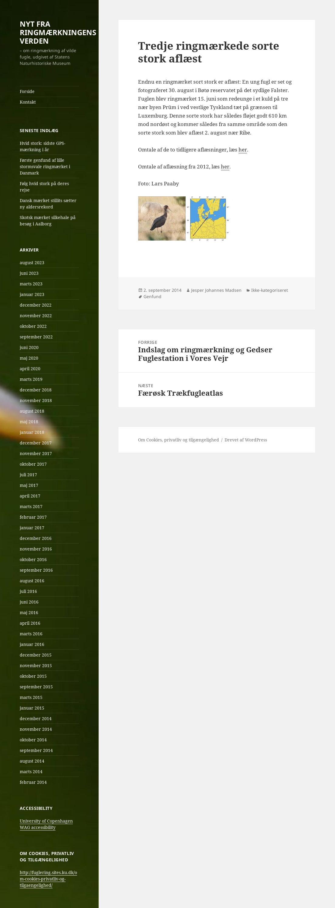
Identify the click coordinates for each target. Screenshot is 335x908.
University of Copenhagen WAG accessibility (46, 824)
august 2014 (32, 761)
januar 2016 (32, 644)
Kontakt (28, 102)
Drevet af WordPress (246, 440)
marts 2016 (31, 634)
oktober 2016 (33, 559)
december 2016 (36, 538)
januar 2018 (32, 432)
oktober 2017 (33, 464)
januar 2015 (32, 708)
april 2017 (30, 496)
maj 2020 (29, 358)
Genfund (152, 296)
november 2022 (36, 315)
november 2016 (36, 549)
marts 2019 (31, 379)
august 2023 (32, 262)
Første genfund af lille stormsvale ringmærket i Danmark (45, 166)
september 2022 (36, 337)
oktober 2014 (33, 740)
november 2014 (36, 729)
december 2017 (36, 443)
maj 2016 (29, 612)
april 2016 (30, 623)
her (243, 149)
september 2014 (36, 750)
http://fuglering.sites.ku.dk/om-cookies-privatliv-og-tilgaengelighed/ (48, 879)
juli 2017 (28, 474)
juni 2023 (29, 273)
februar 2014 (33, 782)
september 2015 (36, 687)
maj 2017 (29, 485)
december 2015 (36, 655)
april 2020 (30, 368)
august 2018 (32, 411)
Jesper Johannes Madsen (216, 290)
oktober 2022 (33, 326)
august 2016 (32, 581)
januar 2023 (32, 294)
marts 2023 (31, 284)
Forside (27, 91)
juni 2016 (29, 602)
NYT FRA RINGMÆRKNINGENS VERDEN (58, 32)
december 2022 (36, 305)
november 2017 (36, 453)
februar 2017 (33, 517)
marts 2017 (31, 506)
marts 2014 (31, 771)
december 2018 (36, 390)
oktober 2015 (33, 676)
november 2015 (36, 665)
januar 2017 (32, 527)
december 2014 (36, 718)
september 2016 (36, 570)
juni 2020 (29, 347)
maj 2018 (29, 421)
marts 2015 (31, 697)
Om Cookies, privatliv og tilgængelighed (178, 440)
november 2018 (36, 400)
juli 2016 (28, 591)
